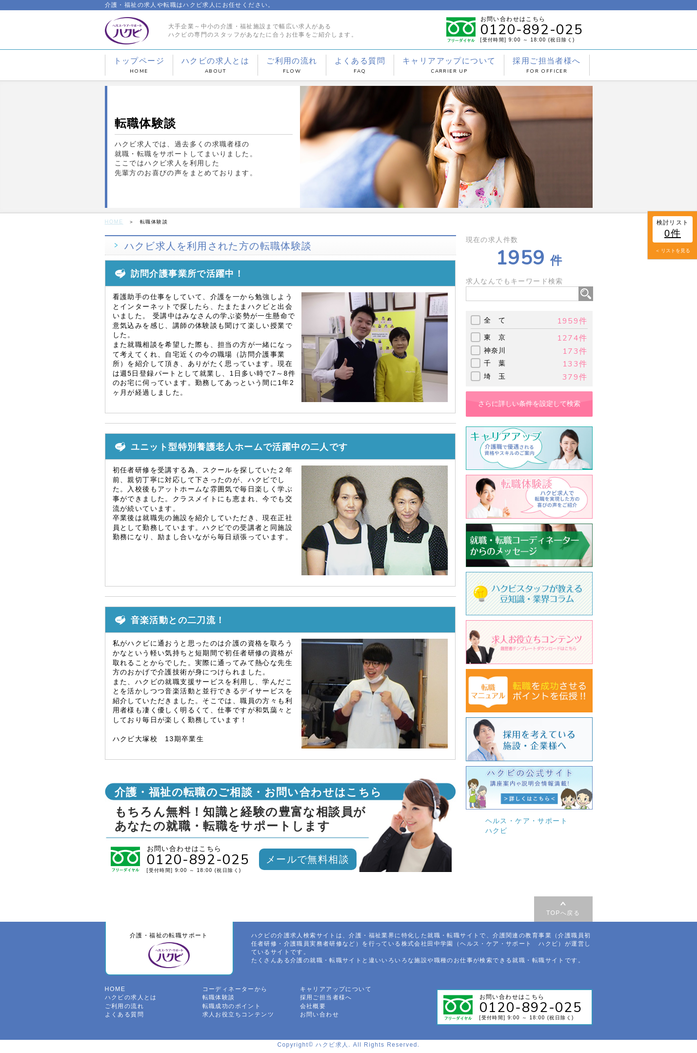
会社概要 (313, 1008)
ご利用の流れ (291, 65)
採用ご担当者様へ (546, 65)
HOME (113, 221)
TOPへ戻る (563, 912)
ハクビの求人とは (215, 65)
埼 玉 (495, 375)
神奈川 (495, 350)
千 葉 (495, 362)
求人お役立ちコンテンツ (238, 1016)
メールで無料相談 (307, 858)
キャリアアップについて (449, 65)
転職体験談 (218, 1000)
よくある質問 (360, 65)
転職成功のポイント (231, 1008)
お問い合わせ (319, 1016)
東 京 (495, 337)
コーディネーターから (235, 992)
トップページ (139, 65)
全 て (495, 320)
